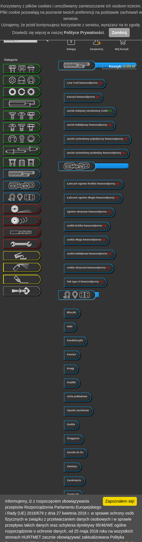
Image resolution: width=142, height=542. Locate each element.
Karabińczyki (75, 340)
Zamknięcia (74, 480)
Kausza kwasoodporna (83, 96)
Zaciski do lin (75, 452)
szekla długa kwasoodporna (86, 239)
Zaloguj (71, 43)
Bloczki (71, 312)
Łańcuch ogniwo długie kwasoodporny (92, 197)
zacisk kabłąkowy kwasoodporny (89, 124)
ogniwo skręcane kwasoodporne (89, 211)
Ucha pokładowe (77, 396)
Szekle (71, 424)
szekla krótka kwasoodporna (86, 225)
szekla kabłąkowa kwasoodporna (89, 253)
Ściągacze (73, 438)
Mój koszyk (122, 43)
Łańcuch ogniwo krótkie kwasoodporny (93, 183)
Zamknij (119, 32)
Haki (69, 326)
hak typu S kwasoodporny (85, 281)
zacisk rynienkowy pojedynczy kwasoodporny (97, 138)
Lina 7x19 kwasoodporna (84, 82)
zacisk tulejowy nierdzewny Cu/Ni (89, 110)
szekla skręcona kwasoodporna (88, 267)
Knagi (70, 368)
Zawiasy (72, 466)
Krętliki (71, 382)
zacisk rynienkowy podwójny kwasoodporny (96, 152)
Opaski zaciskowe (78, 410)
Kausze (71, 354)
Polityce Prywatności (84, 32)
